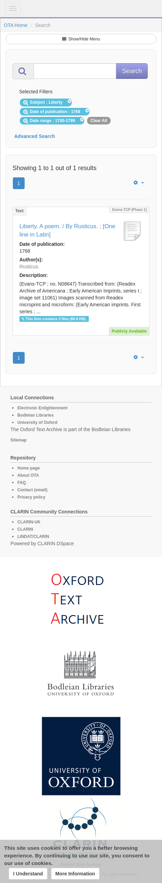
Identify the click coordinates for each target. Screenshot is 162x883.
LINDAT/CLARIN (33, 536)
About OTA (28, 475)
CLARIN (25, 529)
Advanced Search (34, 136)
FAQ (21, 482)
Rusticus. (29, 266)
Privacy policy (31, 497)
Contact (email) (32, 489)
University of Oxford (37, 422)
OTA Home (15, 25)
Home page (28, 468)
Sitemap (18, 440)
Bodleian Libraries (35, 415)
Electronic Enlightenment (42, 408)
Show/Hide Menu (81, 39)
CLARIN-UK (29, 522)
